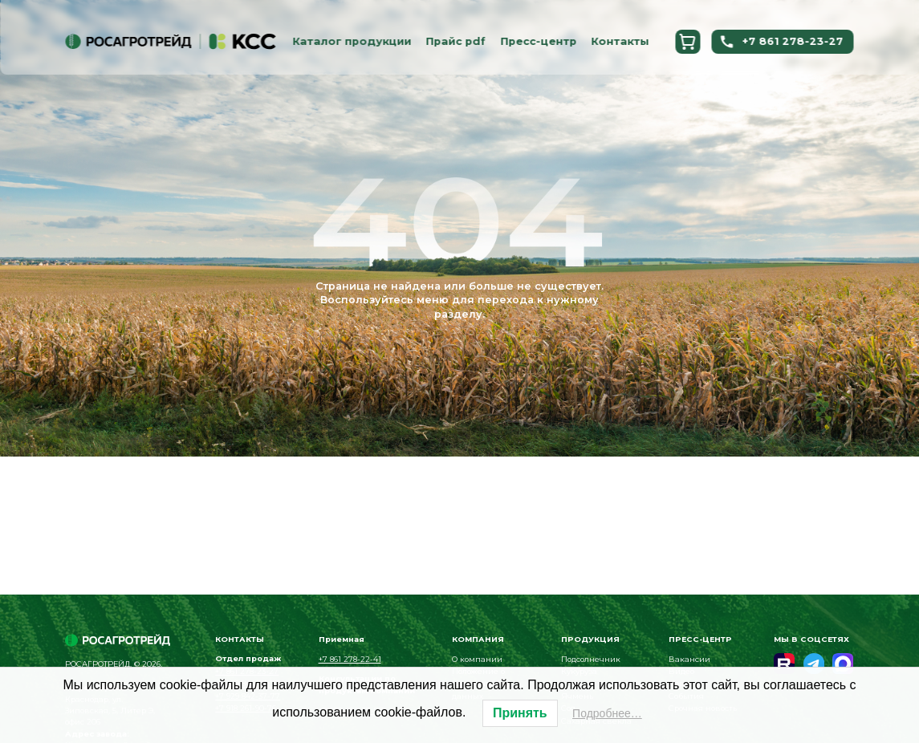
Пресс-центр (538, 41)
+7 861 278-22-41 (350, 659)
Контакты (620, 41)
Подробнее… (607, 713)
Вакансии (689, 659)
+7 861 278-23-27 (781, 41)
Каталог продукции (351, 41)
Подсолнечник (590, 659)
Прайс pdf (456, 41)
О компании (477, 659)
